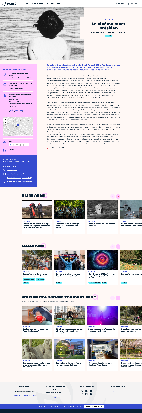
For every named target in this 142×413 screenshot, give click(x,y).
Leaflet (18, 135)
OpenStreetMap (26, 135)
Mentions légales (42, 411)
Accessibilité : (59, 411)
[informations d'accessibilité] (19, 144)
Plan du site (101, 411)
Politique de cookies (90, 411)
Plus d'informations (15, 110)
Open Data (80, 411)
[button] (18, 125)
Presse (73, 411)
